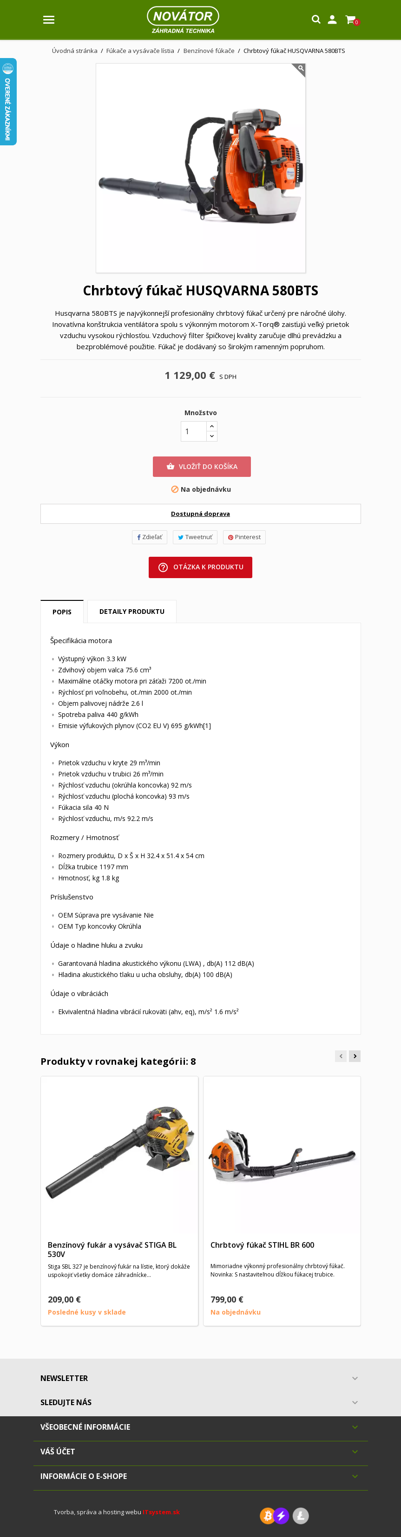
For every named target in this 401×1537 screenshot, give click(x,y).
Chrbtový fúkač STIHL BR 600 (262, 1245)
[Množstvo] (194, 431)
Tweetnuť (195, 537)
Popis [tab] (62, 611)
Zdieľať (149, 537)
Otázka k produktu (200, 567)
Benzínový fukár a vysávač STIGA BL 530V (112, 1249)
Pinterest (244, 537)
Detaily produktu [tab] (131, 611)
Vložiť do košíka (201, 466)
